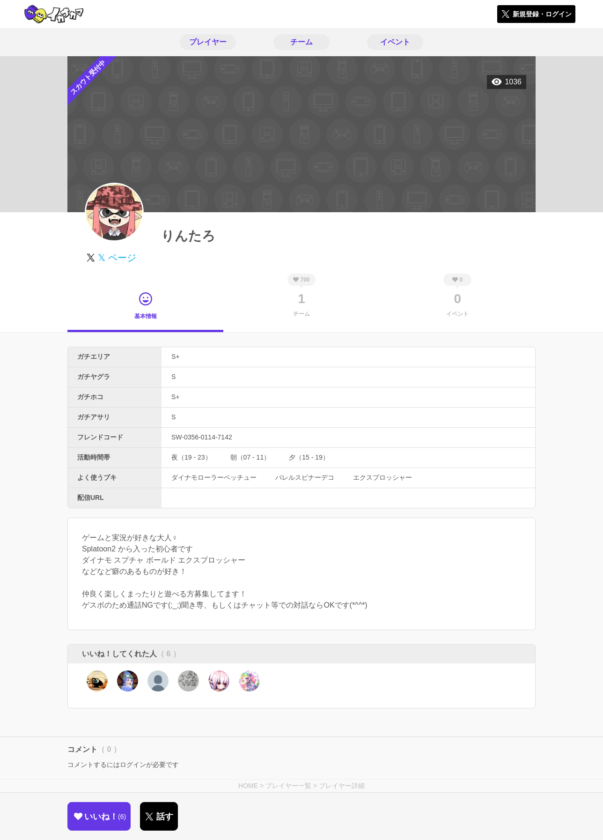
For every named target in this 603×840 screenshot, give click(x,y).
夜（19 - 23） (191, 457)
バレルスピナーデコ (304, 477)
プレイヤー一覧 (288, 785)
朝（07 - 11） (250, 457)
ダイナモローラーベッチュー (214, 477)
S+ (175, 356)
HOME (248, 785)
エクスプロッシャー (382, 477)
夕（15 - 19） (309, 457)
